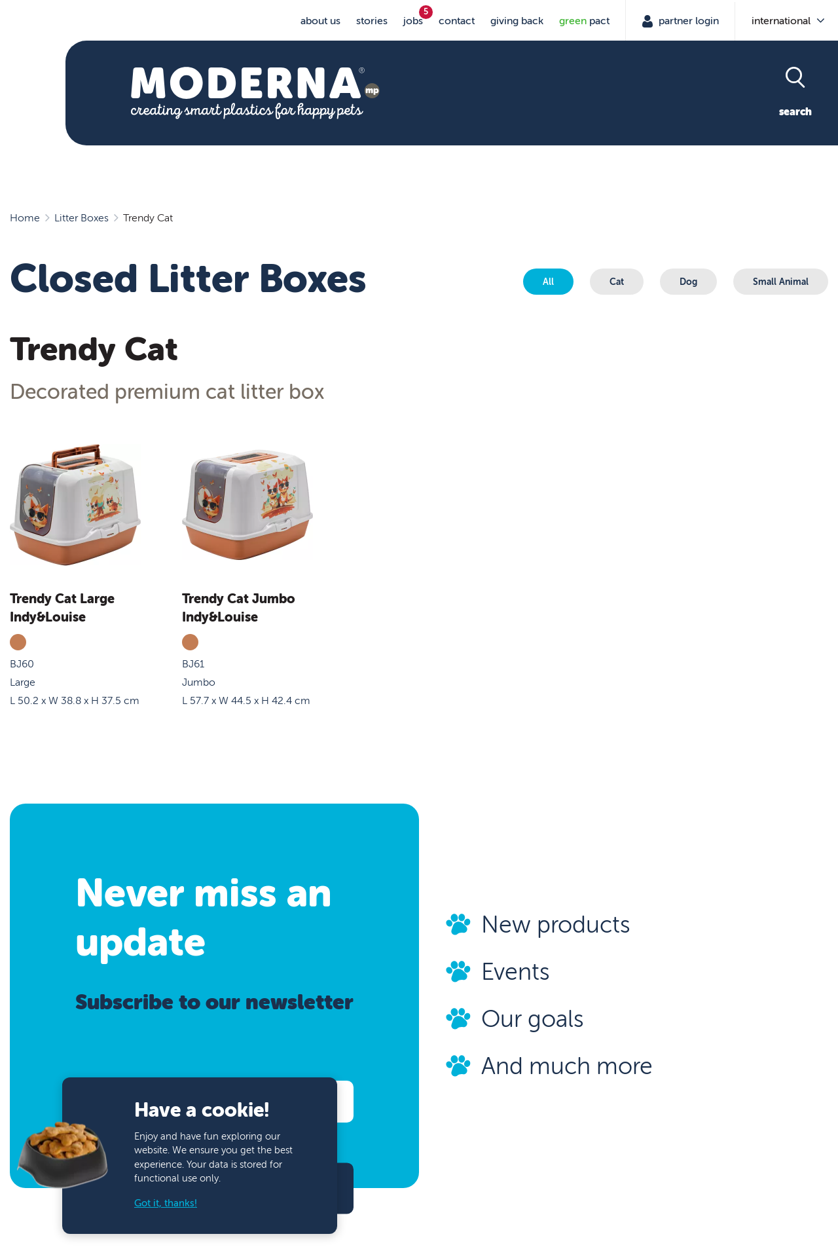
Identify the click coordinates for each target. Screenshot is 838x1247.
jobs (413, 21)
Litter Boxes (81, 218)
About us (320, 21)
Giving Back (516, 21)
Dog (688, 281)
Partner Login (687, 21)
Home (25, 218)
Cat (617, 281)
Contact (457, 21)
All (548, 281)
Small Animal (781, 281)
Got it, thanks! (165, 1203)
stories (372, 21)
